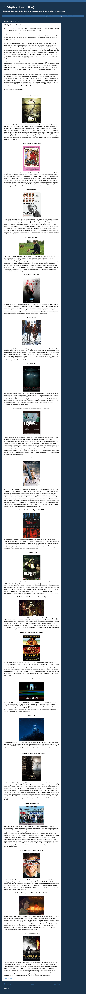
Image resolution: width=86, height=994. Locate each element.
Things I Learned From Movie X (66, 16)
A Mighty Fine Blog (18, 7)
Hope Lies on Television (50, 16)
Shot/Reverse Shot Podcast (21, 16)
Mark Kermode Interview (36, 16)
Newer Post (7, 984)
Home (4, 16)
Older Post (56, 984)
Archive (11, 16)
